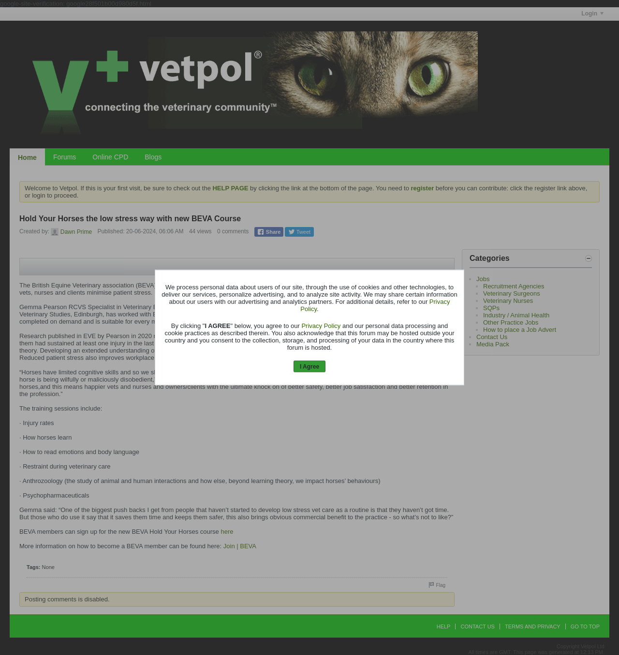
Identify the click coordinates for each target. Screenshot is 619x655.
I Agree (309, 366)
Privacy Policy (320, 325)
